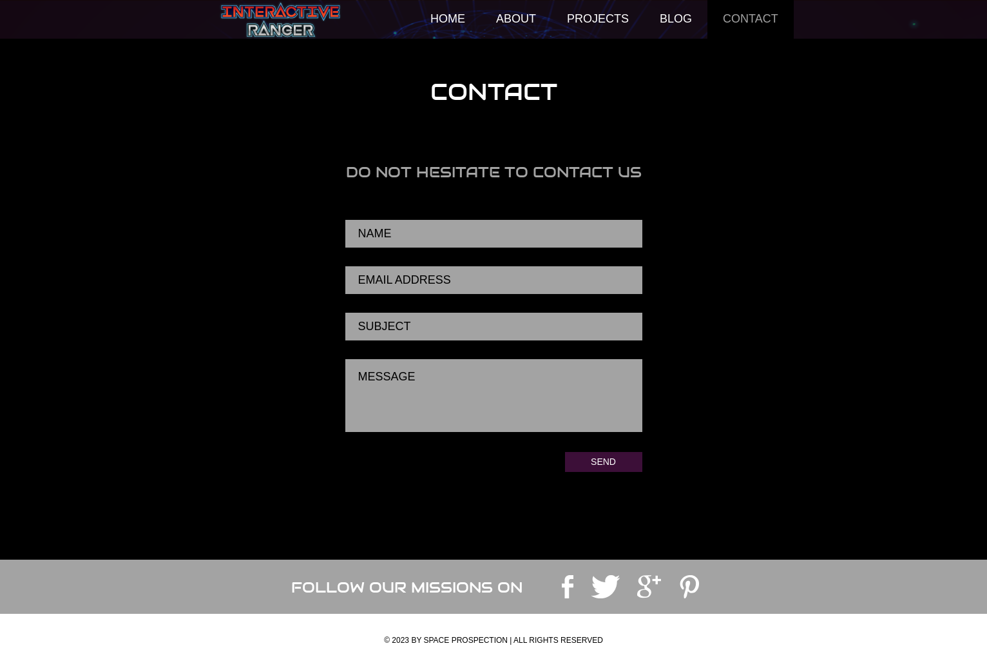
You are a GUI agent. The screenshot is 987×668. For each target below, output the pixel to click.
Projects (598, 18)
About (516, 18)
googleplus (649, 586)
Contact (750, 18)
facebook (567, 586)
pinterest (689, 586)
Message (493, 395)
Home (447, 18)
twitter (605, 586)
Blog (676, 18)
